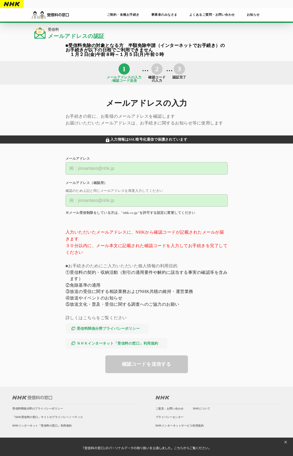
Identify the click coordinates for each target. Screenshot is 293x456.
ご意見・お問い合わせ (170, 408)
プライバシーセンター (170, 417)
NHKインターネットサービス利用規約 (180, 425)
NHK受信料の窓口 (32, 398)
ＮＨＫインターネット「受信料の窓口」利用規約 (117, 343)
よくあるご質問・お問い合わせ (212, 14)
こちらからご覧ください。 (192, 448)
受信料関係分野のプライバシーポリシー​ (37, 408)
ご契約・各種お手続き (123, 14)
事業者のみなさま (164, 14)
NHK (12, 4)
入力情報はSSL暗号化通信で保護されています (148, 139)
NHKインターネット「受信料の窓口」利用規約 (42, 425)
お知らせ (253, 14)
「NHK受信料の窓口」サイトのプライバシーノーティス (47, 417)
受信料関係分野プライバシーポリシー (108, 328)
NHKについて (201, 408)
